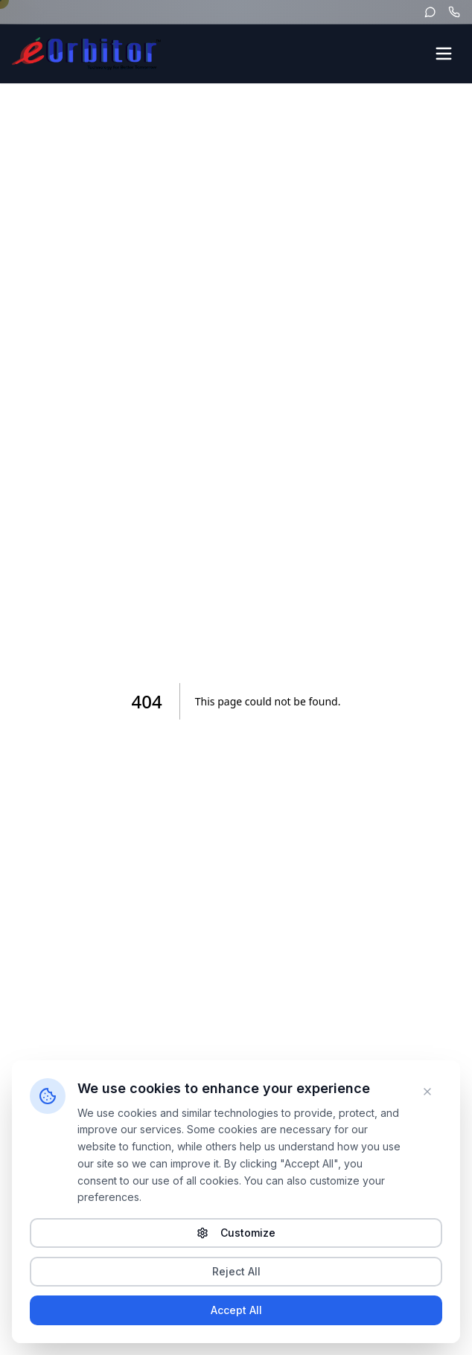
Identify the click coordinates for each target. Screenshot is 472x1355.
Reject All (236, 1271)
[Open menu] (443, 53)
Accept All (236, 1310)
